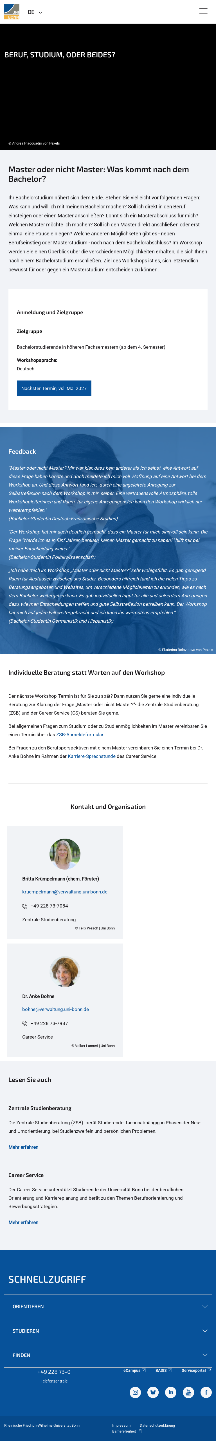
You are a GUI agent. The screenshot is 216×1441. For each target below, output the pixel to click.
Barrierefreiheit (127, 1431)
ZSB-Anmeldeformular (79, 734)
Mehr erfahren (23, 1147)
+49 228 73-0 (54, 1371)
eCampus (134, 1370)
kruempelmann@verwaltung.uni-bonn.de (64, 892)
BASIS (164, 1370)
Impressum (121, 1425)
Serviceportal (197, 1370)
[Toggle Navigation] (203, 11)
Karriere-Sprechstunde (92, 756)
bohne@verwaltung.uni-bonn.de (55, 1009)
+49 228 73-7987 (49, 1023)
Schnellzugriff (47, 1279)
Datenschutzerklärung (157, 1425)
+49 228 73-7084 (49, 906)
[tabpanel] (108, 87)
